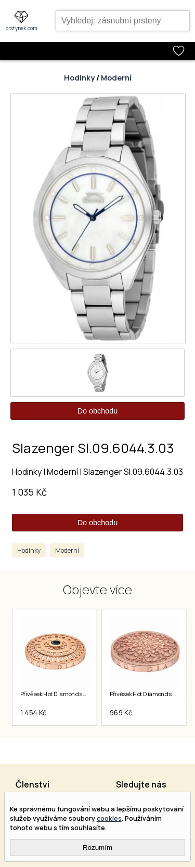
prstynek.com (21, 28)
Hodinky (79, 78)
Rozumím (97, 847)
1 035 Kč (29, 492)
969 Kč (120, 712)
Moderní (116, 78)
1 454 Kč (33, 712)
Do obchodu (97, 411)
